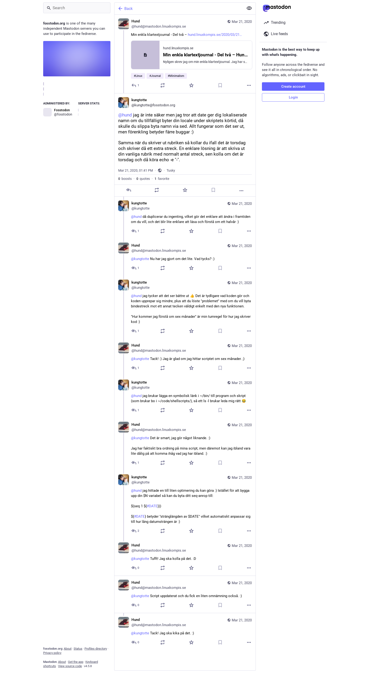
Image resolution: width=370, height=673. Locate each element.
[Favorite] (191, 85)
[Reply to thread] (135, 231)
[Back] (178, 8)
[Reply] (135, 85)
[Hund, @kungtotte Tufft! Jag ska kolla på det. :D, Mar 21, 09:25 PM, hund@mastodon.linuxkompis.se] (185, 557)
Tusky (171, 170)
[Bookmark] (220, 85)
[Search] (76, 7)
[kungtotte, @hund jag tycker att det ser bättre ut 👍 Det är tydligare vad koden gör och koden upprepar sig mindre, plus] (185, 307)
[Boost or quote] (162, 85)
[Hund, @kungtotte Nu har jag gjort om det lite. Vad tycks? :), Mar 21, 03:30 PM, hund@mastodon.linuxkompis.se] (185, 257)
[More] (249, 85)
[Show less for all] (249, 8)
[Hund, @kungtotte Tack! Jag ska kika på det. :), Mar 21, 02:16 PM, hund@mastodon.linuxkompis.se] (185, 631)
